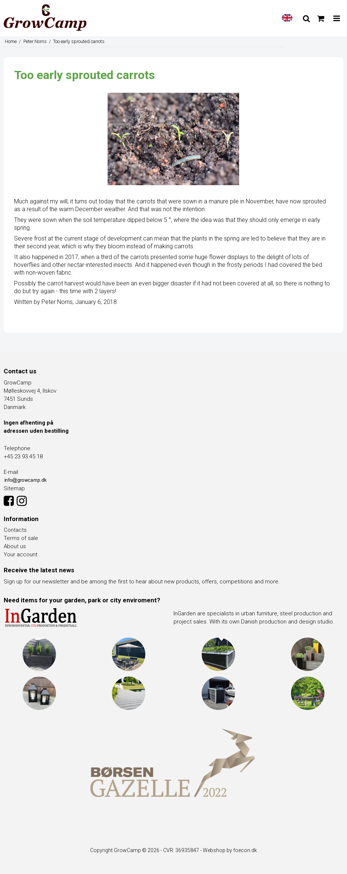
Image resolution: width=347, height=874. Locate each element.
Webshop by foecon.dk (230, 850)
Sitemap (14, 488)
